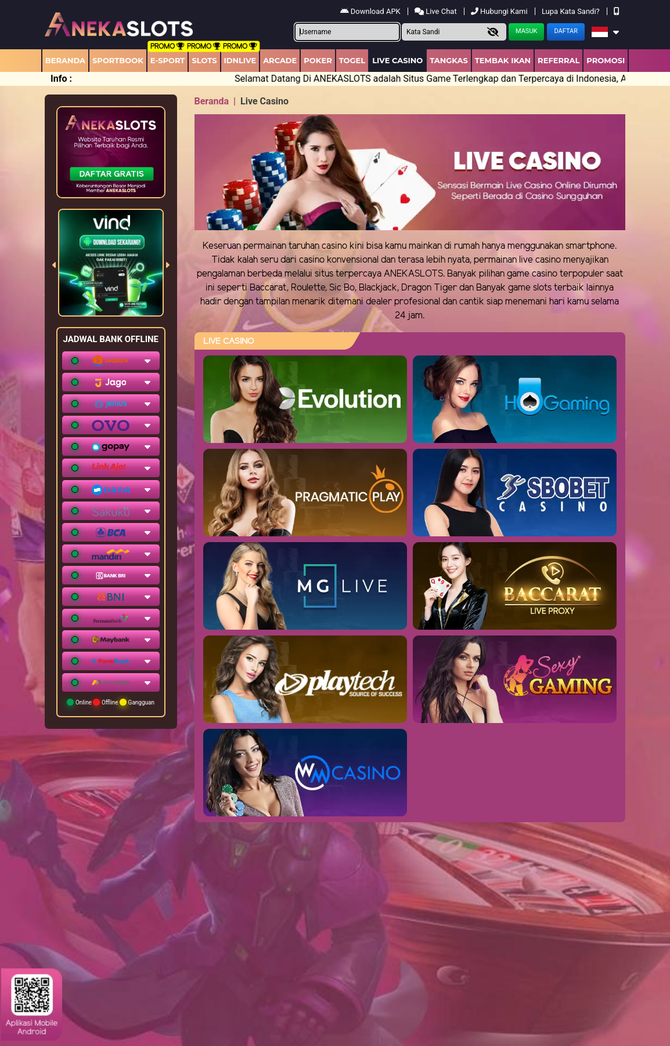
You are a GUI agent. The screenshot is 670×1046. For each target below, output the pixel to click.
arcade (280, 60)
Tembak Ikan (503, 60)
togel (352, 60)
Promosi (605, 60)
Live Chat (437, 11)
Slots (204, 60)
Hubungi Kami (500, 11)
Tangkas (449, 60)
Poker (318, 60)
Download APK (371, 11)
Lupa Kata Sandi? (571, 11)
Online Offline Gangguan (110, 702)
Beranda (65, 60)
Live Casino (397, 60)
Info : (61, 78)
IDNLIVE (240, 60)
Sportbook (117, 60)
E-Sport (167, 60)
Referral (558, 60)
